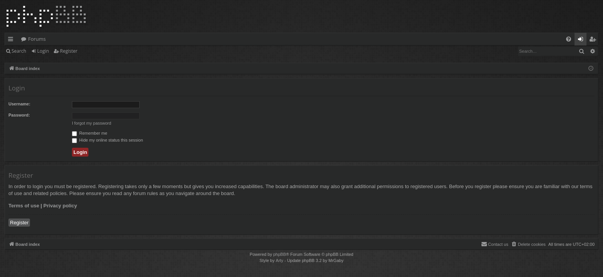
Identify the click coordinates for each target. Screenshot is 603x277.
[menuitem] (569, 39)
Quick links (12, 40)
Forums (37, 38)
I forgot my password (91, 123)
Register (68, 51)
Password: (19, 115)
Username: (19, 104)
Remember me (89, 133)
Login (43, 51)
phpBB (279, 254)
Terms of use (23, 206)
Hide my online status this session (107, 140)
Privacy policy (60, 206)
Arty (279, 260)
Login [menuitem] (582, 40)
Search (19, 51)
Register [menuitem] (594, 40)
